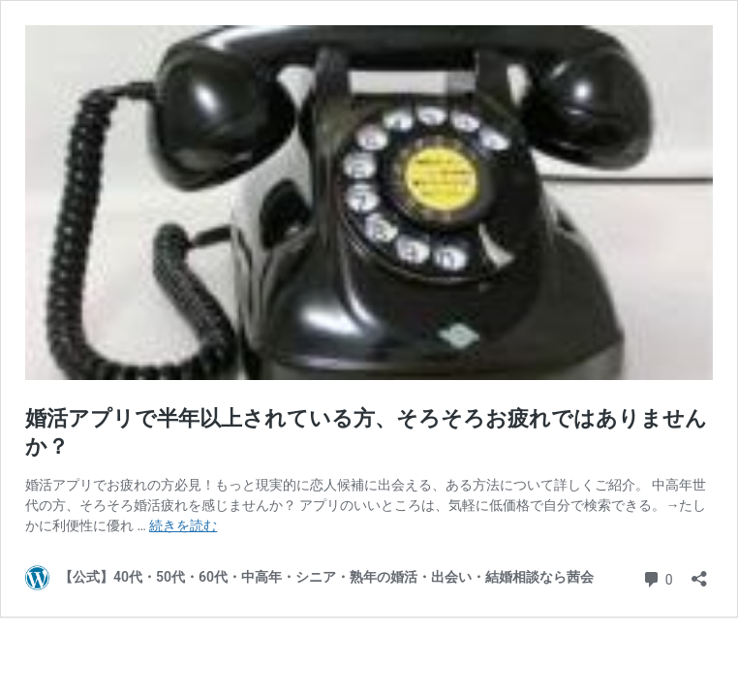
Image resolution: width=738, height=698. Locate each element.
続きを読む (183, 525)
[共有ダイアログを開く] (699, 572)
